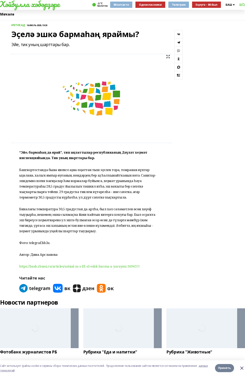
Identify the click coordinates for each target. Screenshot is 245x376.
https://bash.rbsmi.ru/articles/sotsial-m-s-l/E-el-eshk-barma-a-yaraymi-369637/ (79, 266)
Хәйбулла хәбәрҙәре (29, 4)
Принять (224, 368)
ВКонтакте (121, 4)
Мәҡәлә (7, 14)
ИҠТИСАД (18, 25)
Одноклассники (150, 4)
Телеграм (179, 4)
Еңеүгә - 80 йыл (206, 4)
